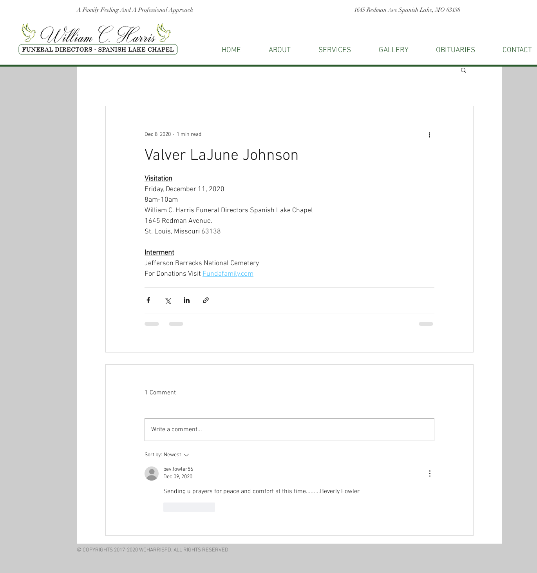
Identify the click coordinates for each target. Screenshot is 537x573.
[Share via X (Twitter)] (167, 300)
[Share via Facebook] (148, 300)
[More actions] (429, 134)
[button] (463, 70)
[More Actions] (429, 473)
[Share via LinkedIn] (186, 300)
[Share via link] (206, 300)
